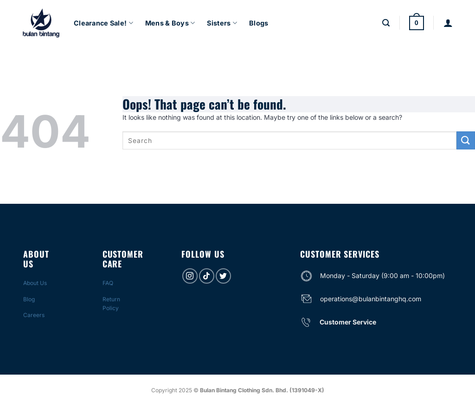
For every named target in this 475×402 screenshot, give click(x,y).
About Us (35, 282)
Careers (34, 314)
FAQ (108, 282)
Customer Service (348, 322)
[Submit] (465, 140)
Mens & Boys (170, 23)
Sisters (222, 23)
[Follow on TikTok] (206, 276)
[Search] (386, 23)
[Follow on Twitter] (223, 276)
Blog (29, 299)
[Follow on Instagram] (190, 276)
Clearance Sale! (103, 23)
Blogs (258, 23)
